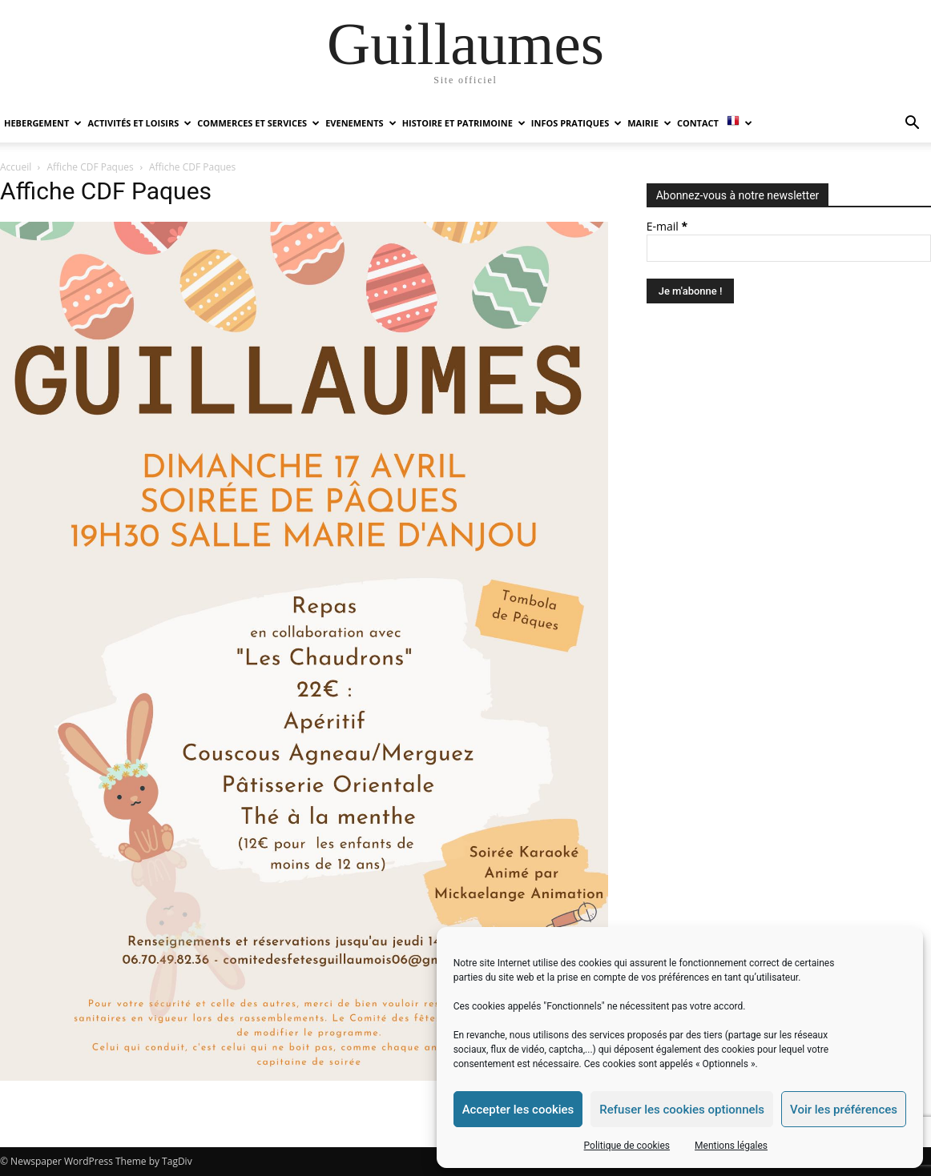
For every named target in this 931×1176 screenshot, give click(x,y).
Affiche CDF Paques (90, 167)
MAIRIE (649, 123)
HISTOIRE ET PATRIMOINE (464, 123)
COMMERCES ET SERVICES (258, 123)
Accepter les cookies (518, 1109)
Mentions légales (731, 1145)
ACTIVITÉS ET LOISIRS (139, 123)
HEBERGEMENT (43, 123)
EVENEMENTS (360, 123)
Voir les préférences (843, 1109)
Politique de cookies (627, 1145)
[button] (912, 124)
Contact (698, 123)
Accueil (15, 167)
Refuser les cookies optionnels (681, 1109)
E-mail (667, 226)
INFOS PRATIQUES (576, 123)
